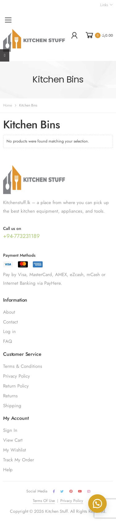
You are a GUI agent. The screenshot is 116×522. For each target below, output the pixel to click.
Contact (10, 322)
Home (7, 105)
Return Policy (16, 386)
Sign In (10, 430)
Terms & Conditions (22, 366)
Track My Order (18, 459)
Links (104, 5)
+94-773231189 (21, 236)
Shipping (12, 405)
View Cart (13, 440)
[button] (97, 503)
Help (8, 469)
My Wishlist (14, 450)
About (9, 312)
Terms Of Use (44, 501)
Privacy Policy (16, 376)
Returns (10, 395)
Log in (9, 331)
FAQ (7, 341)
